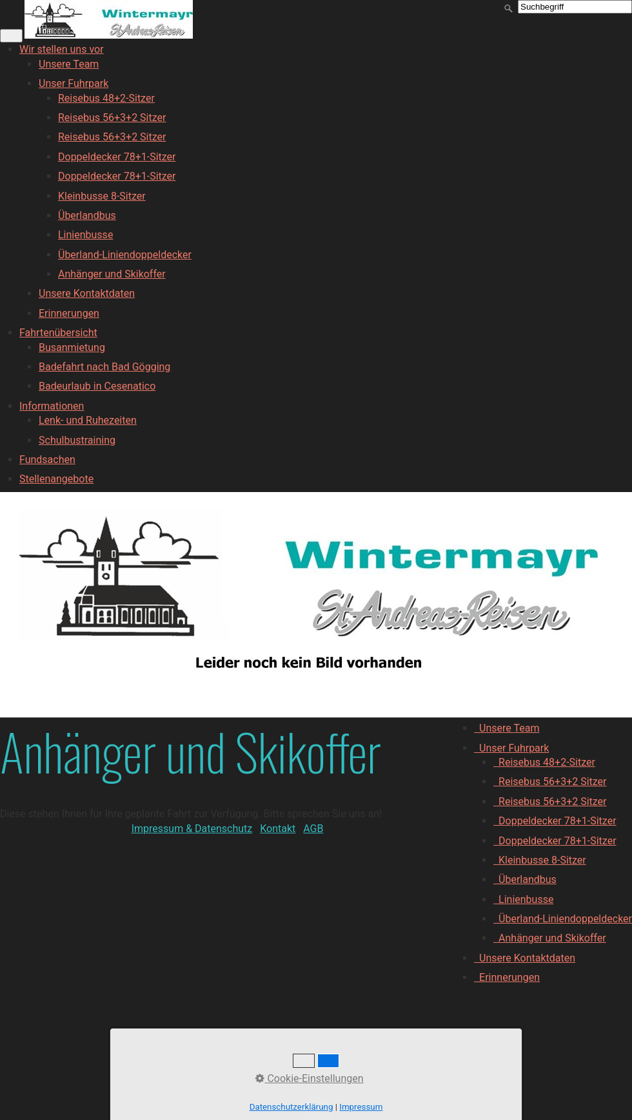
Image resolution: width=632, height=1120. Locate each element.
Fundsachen (47, 459)
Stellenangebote (56, 479)
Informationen (51, 406)
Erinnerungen (69, 313)
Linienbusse (85, 235)
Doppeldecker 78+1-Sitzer (117, 157)
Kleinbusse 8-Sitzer (102, 196)
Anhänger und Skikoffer (112, 274)
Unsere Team (69, 64)
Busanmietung (72, 347)
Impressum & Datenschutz (192, 828)
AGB (313, 828)
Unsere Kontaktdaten (87, 293)
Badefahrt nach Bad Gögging (104, 367)
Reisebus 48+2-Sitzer (106, 98)
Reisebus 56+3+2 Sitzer (112, 117)
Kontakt (277, 828)
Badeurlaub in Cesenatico (97, 386)
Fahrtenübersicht (58, 333)
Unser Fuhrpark (73, 83)
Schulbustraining (77, 440)
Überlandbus (87, 215)
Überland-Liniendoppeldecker (125, 255)
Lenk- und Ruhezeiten (88, 420)
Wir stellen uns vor (61, 49)
